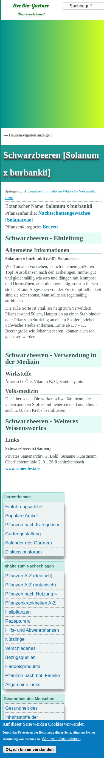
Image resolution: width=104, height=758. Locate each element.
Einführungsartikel (23, 506)
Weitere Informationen (61, 739)
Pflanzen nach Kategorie (30, 524)
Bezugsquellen (20, 657)
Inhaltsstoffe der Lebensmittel (21, 718)
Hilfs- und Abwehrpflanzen (32, 630)
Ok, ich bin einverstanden (29, 749)
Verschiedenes (20, 648)
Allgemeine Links (22, 684)
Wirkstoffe (70, 191)
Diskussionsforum (23, 552)
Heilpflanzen (18, 612)
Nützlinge (14, 639)
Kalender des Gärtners (28, 543)
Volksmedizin (88, 191)
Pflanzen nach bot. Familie (32, 675)
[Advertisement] (51, 74)
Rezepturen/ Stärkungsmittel (21, 622)
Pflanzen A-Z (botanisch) (30, 585)
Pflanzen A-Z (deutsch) (28, 575)
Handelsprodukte (22, 666)
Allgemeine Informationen (43, 191)
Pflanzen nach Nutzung (29, 594)
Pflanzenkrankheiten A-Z (30, 603)
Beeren (50, 227)
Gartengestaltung (23, 533)
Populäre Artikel (21, 515)
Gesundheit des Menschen (21, 709)
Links (9, 198)
